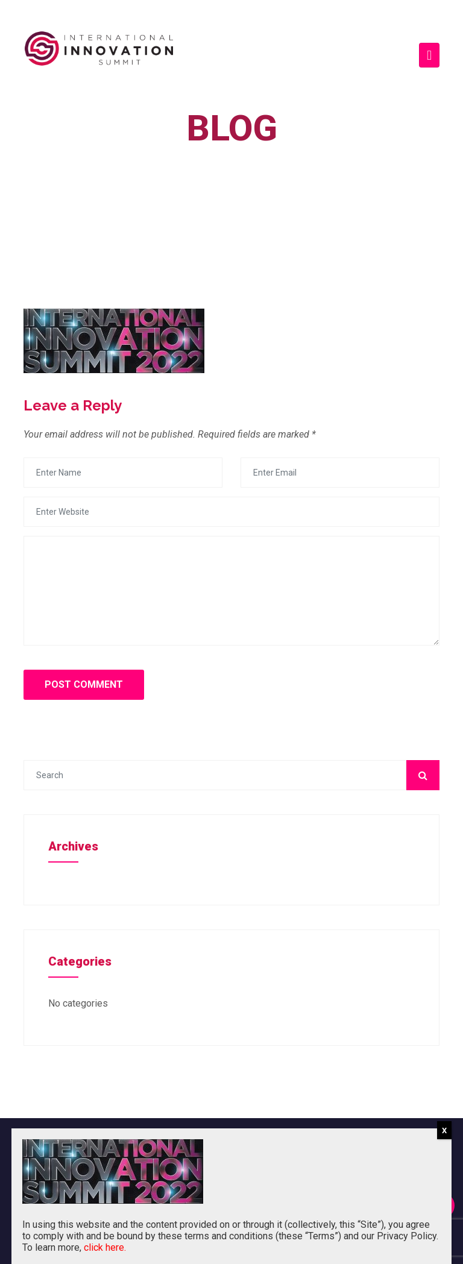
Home (222, 156)
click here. (105, 1247)
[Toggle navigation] (429, 55)
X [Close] (444, 1130)
